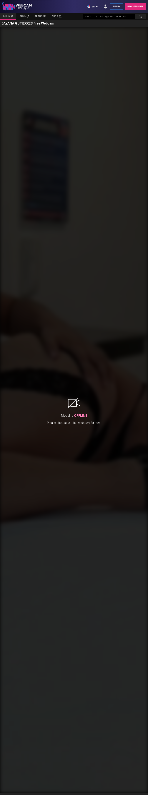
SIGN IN (116, 6)
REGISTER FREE (135, 6)
